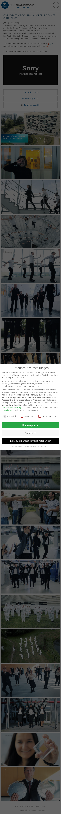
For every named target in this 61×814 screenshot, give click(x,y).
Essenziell (10, 415)
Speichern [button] (30, 432)
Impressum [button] (45, 445)
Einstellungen (8, 409)
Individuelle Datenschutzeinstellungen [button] (30, 439)
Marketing (27, 415)
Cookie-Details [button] (17, 445)
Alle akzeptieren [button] (30, 424)
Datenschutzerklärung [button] (32, 445)
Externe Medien (47, 415)
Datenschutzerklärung (11, 406)
